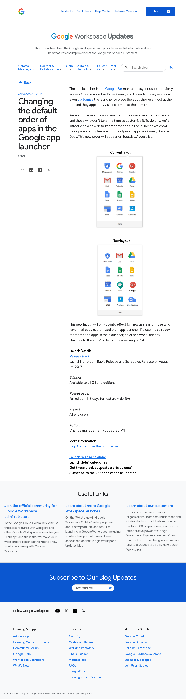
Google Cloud (134, 636)
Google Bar (113, 89)
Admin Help (21, 636)
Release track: (80, 356)
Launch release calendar (87, 457)
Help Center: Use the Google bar (94, 446)
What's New (21, 666)
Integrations (77, 671)
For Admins (84, 11)
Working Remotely (81, 648)
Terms (89, 693)
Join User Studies (136, 666)
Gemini (70, 67)
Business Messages (137, 660)
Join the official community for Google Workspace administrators (30, 511)
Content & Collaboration (50, 67)
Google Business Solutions (142, 654)
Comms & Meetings (26, 67)
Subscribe (161, 11)
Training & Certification (85, 677)
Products (66, 11)
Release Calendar (126, 11)
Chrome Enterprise (137, 648)
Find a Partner (78, 654)
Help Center (103, 11)
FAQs (72, 666)
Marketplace (77, 660)
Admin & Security (84, 67)
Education (102, 67)
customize (85, 100)
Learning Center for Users (31, 642)
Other (21, 156)
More (113, 67)
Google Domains (135, 642)
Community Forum (26, 648)
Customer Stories (81, 642)
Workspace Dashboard (29, 660)
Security (74, 636)
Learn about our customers (149, 506)
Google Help (22, 654)
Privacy (80, 693)
